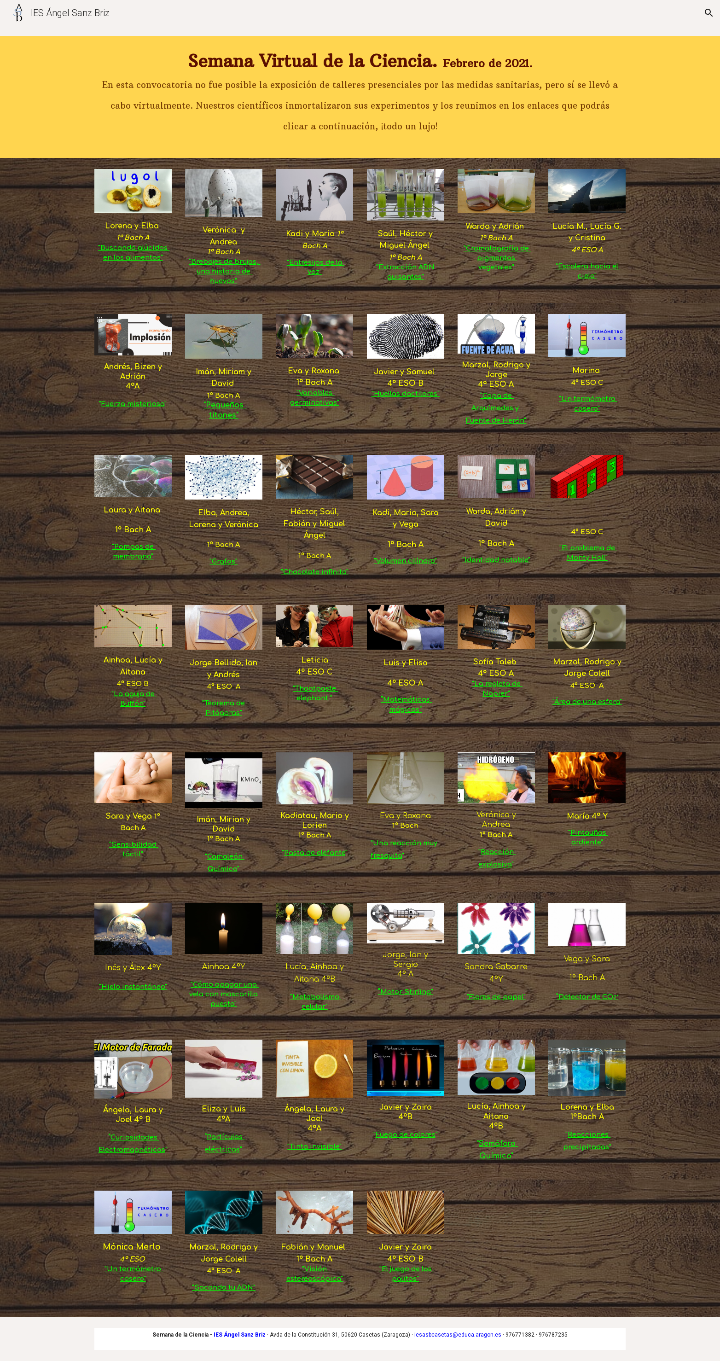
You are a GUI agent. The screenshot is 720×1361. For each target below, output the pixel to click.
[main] (360, 97)
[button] (709, 13)
